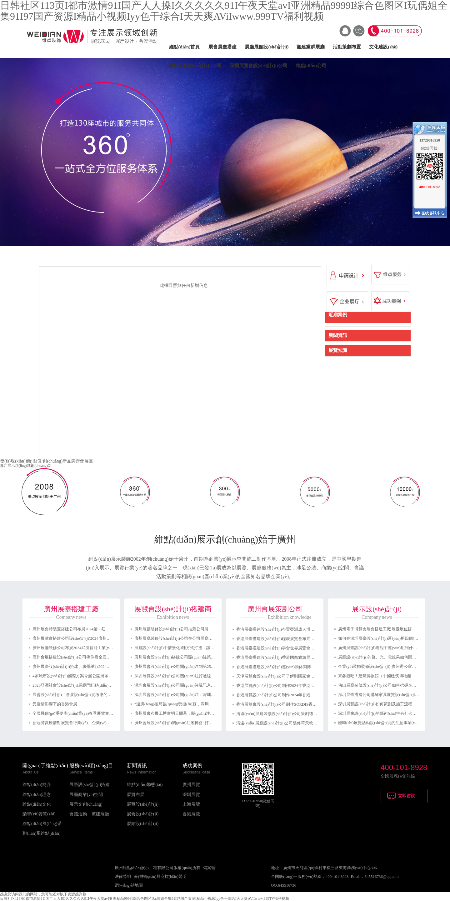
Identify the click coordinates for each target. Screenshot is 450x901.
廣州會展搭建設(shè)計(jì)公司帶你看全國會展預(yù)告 (81, 657)
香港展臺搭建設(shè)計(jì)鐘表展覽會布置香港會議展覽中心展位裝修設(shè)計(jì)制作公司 (316, 638)
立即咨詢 (406, 795)
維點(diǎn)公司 (311, 65)
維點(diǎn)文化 (36, 804)
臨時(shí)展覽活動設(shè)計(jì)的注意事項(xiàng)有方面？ (388, 722)
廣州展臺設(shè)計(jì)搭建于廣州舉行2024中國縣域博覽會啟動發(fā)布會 (96, 666)
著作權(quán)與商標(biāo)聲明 (160, 876)
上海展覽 (191, 804)
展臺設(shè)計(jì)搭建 (89, 784)
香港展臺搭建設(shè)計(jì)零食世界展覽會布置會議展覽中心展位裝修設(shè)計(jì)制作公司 (316, 648)
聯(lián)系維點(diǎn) (41, 833)
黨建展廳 (100, 814)
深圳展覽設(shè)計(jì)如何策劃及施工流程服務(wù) (383, 704)
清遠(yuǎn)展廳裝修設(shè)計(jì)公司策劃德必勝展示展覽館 (289, 713)
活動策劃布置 (347, 46)
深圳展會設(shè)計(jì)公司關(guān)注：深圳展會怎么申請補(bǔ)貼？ (194, 694)
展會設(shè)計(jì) (142, 814)
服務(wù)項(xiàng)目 (91, 765)
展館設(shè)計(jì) (142, 823)
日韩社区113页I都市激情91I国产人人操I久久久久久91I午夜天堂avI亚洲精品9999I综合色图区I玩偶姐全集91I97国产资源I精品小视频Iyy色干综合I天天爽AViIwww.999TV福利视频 (144, 898)
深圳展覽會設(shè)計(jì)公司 (259, 65)
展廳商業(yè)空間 (86, 794)
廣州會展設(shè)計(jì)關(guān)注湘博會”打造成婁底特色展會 (187, 722)
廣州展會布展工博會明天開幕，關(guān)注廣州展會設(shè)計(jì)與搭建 (197, 713)
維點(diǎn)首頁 (184, 46)
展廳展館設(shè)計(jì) (266, 46)
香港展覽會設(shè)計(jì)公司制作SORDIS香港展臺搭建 (284, 704)
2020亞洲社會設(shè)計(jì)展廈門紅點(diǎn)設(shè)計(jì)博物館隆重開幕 (95, 685)
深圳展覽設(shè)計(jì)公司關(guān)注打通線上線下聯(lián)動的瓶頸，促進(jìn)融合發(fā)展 (213, 675)
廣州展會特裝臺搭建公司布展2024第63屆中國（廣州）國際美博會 (91, 629)
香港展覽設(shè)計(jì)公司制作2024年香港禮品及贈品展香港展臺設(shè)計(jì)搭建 (308, 695)
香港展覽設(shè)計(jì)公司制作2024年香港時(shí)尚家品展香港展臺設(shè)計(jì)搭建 (310, 685)
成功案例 (192, 765)
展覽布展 (135, 794)
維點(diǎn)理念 (36, 794)
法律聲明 (123, 876)
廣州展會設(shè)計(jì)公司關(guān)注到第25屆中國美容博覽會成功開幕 (197, 666)
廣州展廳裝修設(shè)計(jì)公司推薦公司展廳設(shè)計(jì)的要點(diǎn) (195, 629)
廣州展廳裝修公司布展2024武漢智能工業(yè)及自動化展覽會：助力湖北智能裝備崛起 (108, 647)
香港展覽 (191, 814)
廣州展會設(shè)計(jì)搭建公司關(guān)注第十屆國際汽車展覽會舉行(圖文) (200, 657)
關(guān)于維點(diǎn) (45, 765)
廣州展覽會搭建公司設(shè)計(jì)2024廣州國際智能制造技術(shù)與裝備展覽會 (102, 638)
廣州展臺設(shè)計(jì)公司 (195, 65)
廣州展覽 (191, 784)
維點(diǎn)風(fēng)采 (42, 823)
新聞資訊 (137, 765)
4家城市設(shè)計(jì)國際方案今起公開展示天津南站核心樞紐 (86, 675)
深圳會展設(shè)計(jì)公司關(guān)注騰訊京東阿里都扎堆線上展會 (193, 685)
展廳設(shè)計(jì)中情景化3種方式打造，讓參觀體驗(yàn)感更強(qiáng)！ (198, 647)
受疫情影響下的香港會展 (54, 704)
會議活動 (78, 814)
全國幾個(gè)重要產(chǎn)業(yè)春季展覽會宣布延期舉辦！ (85, 713)
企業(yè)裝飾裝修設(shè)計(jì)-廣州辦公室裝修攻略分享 (387, 666)
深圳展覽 (191, 794)
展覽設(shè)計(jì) (142, 804)
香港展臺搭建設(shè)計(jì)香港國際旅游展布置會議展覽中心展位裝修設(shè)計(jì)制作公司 (316, 657)
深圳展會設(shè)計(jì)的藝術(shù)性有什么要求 (379, 713)
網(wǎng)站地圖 (129, 885)
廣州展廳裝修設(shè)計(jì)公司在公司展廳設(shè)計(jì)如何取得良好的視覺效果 (204, 638)
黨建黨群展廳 (311, 46)
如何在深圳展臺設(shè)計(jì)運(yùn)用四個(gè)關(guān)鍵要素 (392, 638)
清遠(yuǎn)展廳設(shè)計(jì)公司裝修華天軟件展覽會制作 (287, 723)
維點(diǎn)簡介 (36, 784)
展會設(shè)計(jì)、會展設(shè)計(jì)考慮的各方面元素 (80, 694)
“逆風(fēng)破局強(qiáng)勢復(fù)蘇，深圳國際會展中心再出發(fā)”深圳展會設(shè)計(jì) (212, 704)
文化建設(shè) (383, 46)
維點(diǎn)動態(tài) (145, 784)
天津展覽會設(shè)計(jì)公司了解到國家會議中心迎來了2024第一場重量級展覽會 (307, 676)
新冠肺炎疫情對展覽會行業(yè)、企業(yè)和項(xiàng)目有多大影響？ (93, 722)
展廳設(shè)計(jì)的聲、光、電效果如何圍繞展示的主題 (387, 657)
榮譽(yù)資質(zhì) (39, 814)
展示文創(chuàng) (85, 804)
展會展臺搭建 (222, 46)
